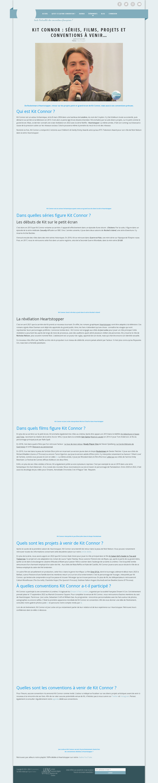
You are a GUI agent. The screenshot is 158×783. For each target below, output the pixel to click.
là (81, 603)
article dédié (86, 552)
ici (57, 457)
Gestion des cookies (54, 774)
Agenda (82, 13)
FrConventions (35, 769)
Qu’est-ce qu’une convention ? (63, 13)
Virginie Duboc (32, 771)
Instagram (124, 696)
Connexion (113, 13)
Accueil (45, 13)
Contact (53, 769)
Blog (103, 13)
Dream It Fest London (79, 591)
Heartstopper (81, 41)
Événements (92, 13)
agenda (56, 699)
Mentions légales (56, 771)
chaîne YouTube (85, 757)
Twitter (115, 696)
